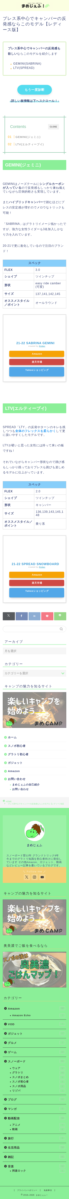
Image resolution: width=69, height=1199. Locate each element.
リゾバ (38, 1091)
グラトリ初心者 (18, 754)
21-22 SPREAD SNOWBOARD (35, 564)
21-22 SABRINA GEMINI (35, 343)
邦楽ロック (38, 1171)
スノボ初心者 (17, 745)
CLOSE (53, 127)
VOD (36, 1024)
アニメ (38, 1125)
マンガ (36, 1108)
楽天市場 (37, 362)
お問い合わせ (17, 778)
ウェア (38, 1068)
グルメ (36, 1042)
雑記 (36, 1156)
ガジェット (15, 762)
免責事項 (48, 1190)
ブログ (36, 1099)
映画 (38, 1129)
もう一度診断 (35, 90)
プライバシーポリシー (27, 1190)
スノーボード (36, 1061)
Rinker (42, 346)
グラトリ (38, 1073)
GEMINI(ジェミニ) (27, 136)
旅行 (36, 1138)
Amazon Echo (38, 1015)
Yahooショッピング (37, 370)
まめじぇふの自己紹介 (26, 784)
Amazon (37, 353)
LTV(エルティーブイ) (29, 144)
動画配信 (36, 1118)
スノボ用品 (38, 1086)
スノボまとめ (38, 1077)
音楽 (36, 1166)
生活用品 (36, 1147)
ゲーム (36, 1052)
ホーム (12, 737)
